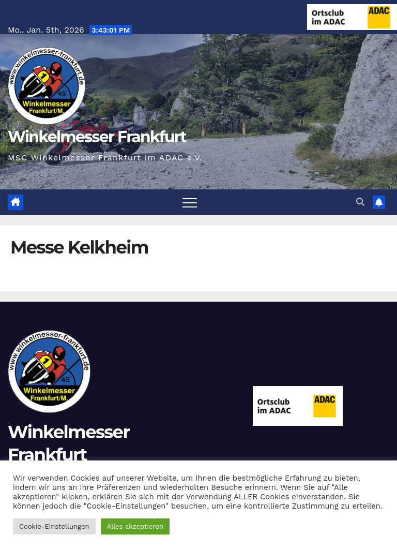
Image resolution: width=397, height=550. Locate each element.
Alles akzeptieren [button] (135, 526)
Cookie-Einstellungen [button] (54, 526)
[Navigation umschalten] (190, 202)
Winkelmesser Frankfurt (97, 136)
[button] (360, 202)
